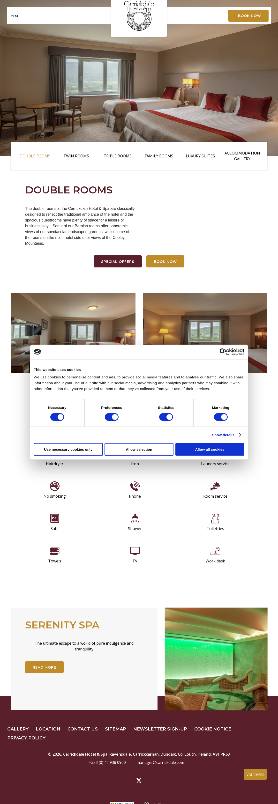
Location (48, 729)
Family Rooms (159, 156)
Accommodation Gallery (242, 156)
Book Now (165, 261)
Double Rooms (35, 156)
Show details (223, 435)
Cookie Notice (212, 729)
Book (249, 16)
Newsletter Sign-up (160, 729)
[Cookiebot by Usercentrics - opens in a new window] (223, 351)
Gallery (18, 729)
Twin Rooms (76, 156)
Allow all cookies (210, 449)
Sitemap (115, 729)
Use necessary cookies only (68, 449)
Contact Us (83, 729)
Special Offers (117, 261)
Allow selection (139, 449)
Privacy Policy (26, 738)
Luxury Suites (200, 156)
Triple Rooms (118, 156)
